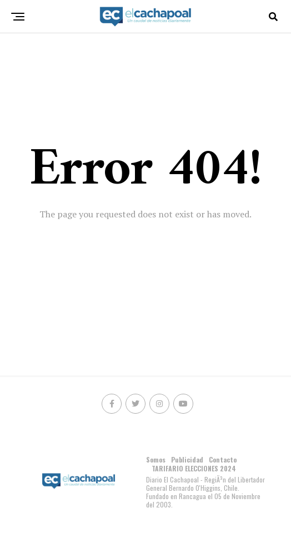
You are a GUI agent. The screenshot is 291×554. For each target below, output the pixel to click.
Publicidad (187, 459)
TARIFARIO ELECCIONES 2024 (194, 468)
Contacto (223, 459)
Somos (155, 459)
